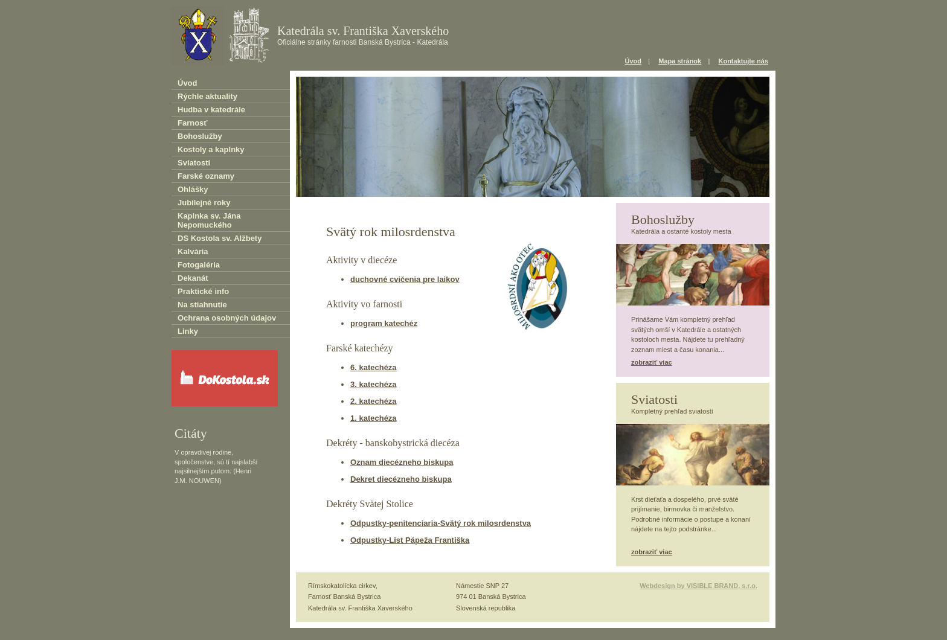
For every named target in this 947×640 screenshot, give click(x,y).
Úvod (633, 61)
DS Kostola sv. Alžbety (220, 238)
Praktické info (203, 291)
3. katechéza (373, 384)
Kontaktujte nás (743, 61)
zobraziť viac (651, 362)
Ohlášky (193, 189)
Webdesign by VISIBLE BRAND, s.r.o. (698, 585)
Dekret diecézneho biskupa (401, 479)
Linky (188, 331)
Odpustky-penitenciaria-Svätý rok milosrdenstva (440, 523)
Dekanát (193, 278)
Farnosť (193, 122)
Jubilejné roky (204, 202)
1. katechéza (373, 418)
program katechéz (383, 323)
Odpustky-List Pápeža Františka (409, 540)
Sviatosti (194, 162)
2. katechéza (373, 401)
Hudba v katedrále (211, 109)
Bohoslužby (200, 136)
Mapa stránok (679, 61)
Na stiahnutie (202, 304)
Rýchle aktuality (207, 96)
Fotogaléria (199, 264)
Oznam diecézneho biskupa (402, 462)
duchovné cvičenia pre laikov (405, 279)
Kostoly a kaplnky (211, 149)
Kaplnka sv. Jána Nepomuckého (209, 220)
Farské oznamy (206, 176)
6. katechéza (373, 367)
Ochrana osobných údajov (227, 317)
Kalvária (193, 251)
